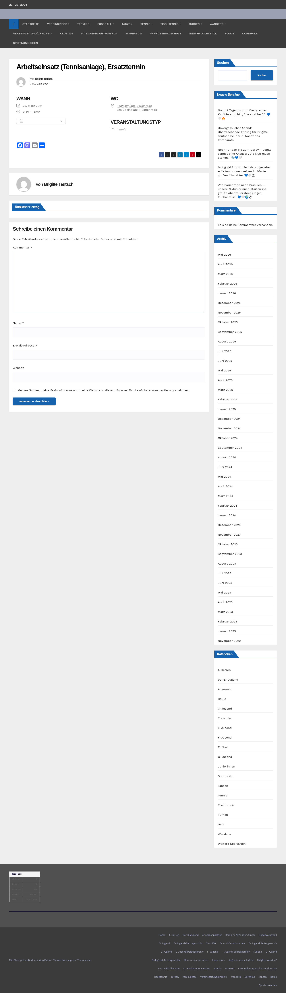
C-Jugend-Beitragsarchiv (188, 943)
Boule (229, 33)
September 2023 (230, 554)
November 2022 (229, 641)
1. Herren (224, 670)
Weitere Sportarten (232, 843)
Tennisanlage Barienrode (134, 105)
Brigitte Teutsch (43, 78)
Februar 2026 (227, 283)
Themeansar (84, 960)
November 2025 (229, 312)
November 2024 (229, 428)
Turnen (195, 24)
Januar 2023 (227, 631)
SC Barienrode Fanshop (99, 33)
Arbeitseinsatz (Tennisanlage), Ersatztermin (80, 67)
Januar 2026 (227, 293)
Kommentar (22, 247)
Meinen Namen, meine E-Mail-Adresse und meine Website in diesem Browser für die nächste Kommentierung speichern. (104, 390)
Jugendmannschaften (241, 960)
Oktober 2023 (228, 544)
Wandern (217, 24)
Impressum (133, 33)
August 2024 (227, 457)
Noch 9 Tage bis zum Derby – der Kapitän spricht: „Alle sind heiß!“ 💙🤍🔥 (244, 114)
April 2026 (225, 264)
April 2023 (225, 602)
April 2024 (225, 486)
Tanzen (127, 24)
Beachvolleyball (203, 33)
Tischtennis (170, 24)
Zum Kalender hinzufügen (39, 121)
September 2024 (230, 447)
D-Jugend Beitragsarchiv (263, 943)
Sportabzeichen (25, 43)
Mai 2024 (224, 476)
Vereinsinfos (57, 24)
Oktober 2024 (228, 438)
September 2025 (230, 332)
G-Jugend (225, 757)
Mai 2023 (224, 592)
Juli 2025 (224, 351)
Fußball (105, 24)
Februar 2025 (227, 399)
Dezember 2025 (229, 303)
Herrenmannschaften (196, 960)
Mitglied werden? (267, 960)
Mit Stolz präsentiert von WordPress (30, 960)
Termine (83, 24)
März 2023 (225, 612)
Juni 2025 (225, 361)
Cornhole (250, 33)
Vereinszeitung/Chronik (32, 33)
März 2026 (225, 274)
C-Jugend (225, 708)
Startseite (30, 24)
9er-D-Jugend (228, 679)
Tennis (145, 24)
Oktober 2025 (228, 322)
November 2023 (229, 534)
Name (18, 323)
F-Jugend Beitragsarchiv (236, 951)
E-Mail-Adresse (25, 345)
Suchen (223, 62)
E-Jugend (225, 728)
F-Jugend (225, 737)
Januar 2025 (227, 409)
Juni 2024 (225, 467)
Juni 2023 (225, 583)
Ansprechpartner (212, 935)
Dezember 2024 (229, 418)
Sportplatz (225, 776)
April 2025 (225, 380)
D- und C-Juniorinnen (232, 943)
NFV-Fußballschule (165, 33)
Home (162, 935)
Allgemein (225, 689)
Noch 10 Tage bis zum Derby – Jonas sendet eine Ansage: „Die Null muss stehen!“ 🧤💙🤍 (244, 153)
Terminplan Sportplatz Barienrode (257, 968)
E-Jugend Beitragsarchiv (189, 951)
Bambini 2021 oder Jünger (240, 935)
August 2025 (227, 341)
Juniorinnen (226, 766)
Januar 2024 (227, 515)
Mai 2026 (224, 254)
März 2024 (225, 496)
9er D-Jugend (191, 935)
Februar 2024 (227, 505)
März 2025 (225, 389)
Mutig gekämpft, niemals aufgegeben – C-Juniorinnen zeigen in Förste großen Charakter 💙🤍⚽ (245, 171)
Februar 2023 (227, 621)
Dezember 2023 (229, 525)
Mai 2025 (224, 370)
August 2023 (227, 563)
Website (18, 368)
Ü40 (221, 824)
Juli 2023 (224, 573)
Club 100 (66, 33)
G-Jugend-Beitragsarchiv (166, 960)
